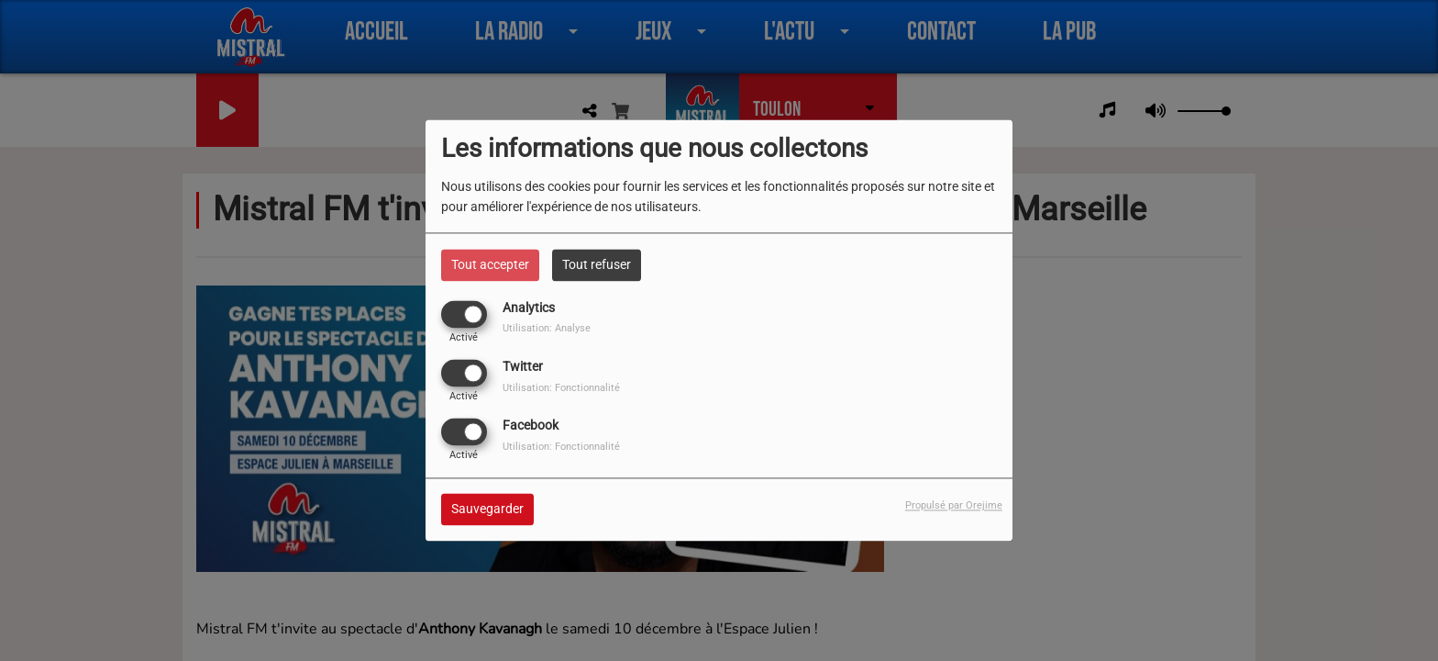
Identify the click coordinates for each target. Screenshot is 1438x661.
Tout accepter (490, 264)
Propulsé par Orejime (953, 506)
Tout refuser (596, 264)
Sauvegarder (487, 509)
